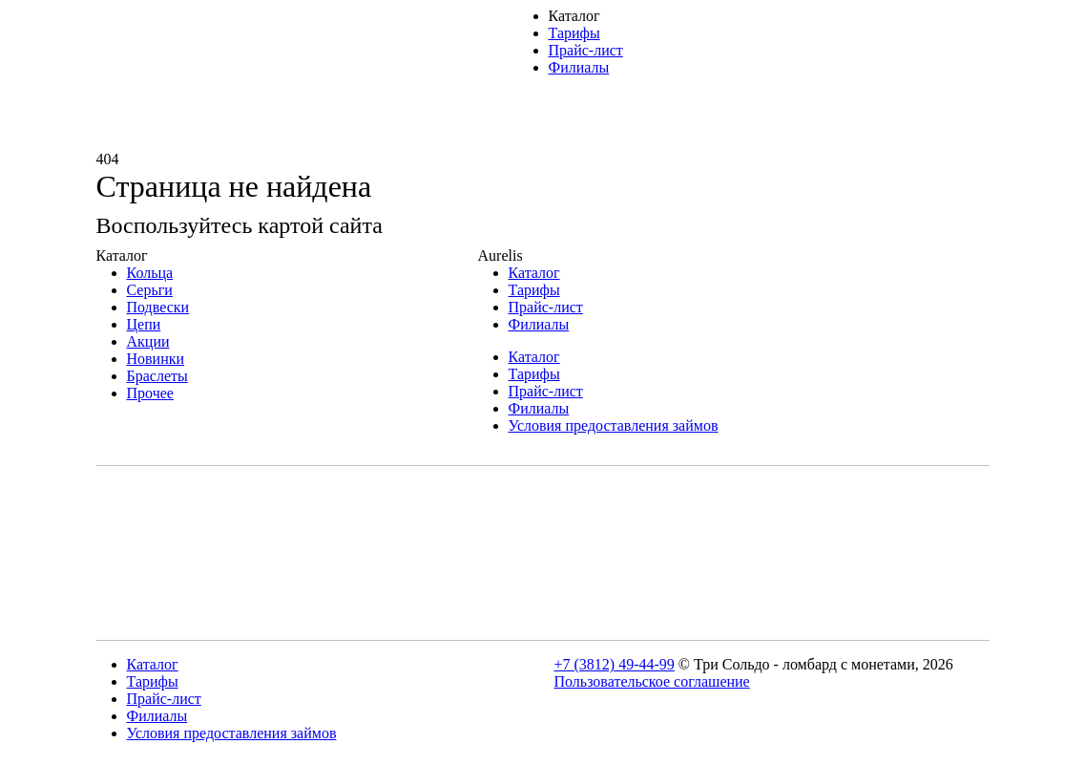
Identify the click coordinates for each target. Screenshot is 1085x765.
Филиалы (579, 67)
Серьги (150, 290)
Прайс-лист (586, 50)
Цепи (144, 324)
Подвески (158, 307)
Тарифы (574, 33)
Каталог (574, 16)
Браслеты (157, 376)
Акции (148, 341)
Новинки (156, 359)
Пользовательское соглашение (652, 681)
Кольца (150, 273)
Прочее (150, 393)
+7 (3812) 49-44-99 (614, 664)
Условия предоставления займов (614, 425)
